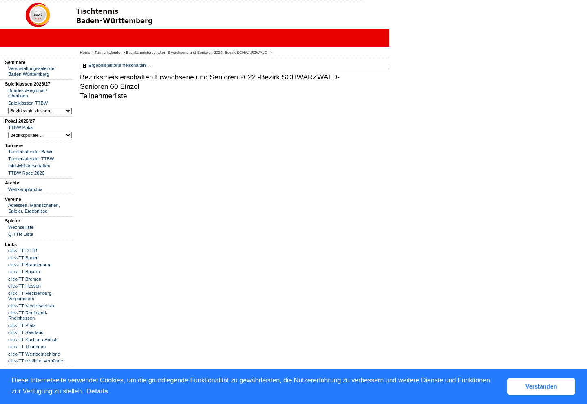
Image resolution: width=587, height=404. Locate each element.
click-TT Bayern (24, 271)
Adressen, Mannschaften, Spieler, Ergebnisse (34, 208)
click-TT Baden (23, 257)
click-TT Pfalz (21, 325)
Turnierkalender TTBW (31, 158)
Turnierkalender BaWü (31, 151)
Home (85, 52)
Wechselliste (21, 227)
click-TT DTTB (22, 250)
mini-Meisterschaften (29, 165)
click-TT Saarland (26, 332)
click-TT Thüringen (27, 346)
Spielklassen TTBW (28, 103)
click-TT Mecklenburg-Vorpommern (30, 296)
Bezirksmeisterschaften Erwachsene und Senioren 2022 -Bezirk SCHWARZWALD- (197, 52)
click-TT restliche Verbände (35, 360)
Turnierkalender (108, 52)
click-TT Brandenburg (30, 264)
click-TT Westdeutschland (34, 353)
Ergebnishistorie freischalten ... (119, 65)
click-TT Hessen (24, 285)
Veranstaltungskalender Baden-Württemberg (32, 71)
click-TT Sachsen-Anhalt (32, 339)
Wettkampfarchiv (25, 189)
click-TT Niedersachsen (32, 305)
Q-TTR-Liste (20, 234)
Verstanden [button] (541, 386)
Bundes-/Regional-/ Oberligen (27, 93)
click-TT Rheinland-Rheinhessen (27, 315)
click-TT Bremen (24, 279)
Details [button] (97, 391)
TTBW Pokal (21, 127)
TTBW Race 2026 (26, 173)
